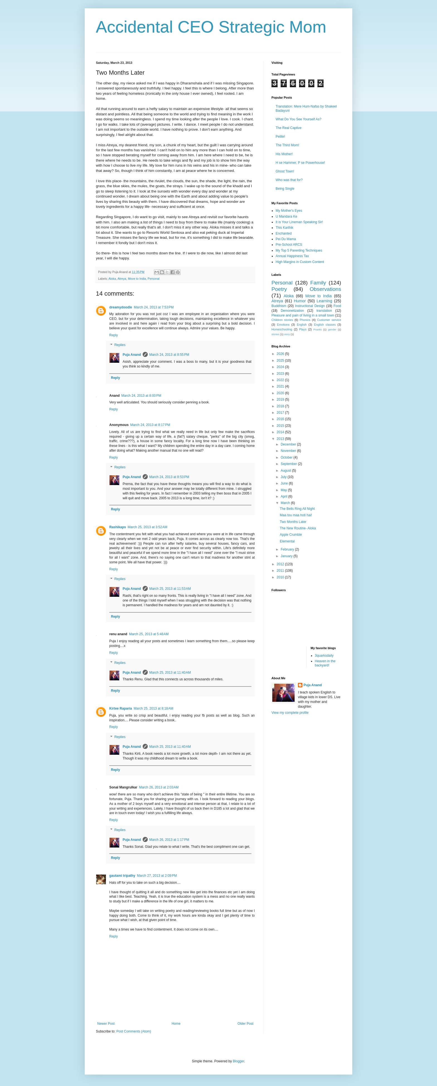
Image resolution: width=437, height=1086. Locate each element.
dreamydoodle (120, 307)
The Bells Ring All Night (297, 509)
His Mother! (284, 154)
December (289, 444)
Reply (113, 335)
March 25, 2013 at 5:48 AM (149, 634)
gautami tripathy (122, 876)
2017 (281, 413)
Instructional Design (310, 306)
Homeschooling (281, 329)
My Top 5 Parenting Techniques (299, 250)
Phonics (305, 320)
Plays (302, 329)
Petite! (280, 136)
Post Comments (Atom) (133, 1031)
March (286, 503)
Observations (325, 289)
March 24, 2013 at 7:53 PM (154, 307)
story (287, 334)
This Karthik (284, 228)
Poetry (279, 289)
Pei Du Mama (286, 239)
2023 (281, 374)
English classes (325, 324)
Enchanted (284, 233)
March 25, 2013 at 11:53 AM (170, 589)
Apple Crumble (291, 535)
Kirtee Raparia (120, 708)
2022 (281, 380)
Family (318, 283)
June (285, 483)
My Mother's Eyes (289, 211)
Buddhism (278, 306)
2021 (281, 386)
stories (275, 334)
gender (332, 329)
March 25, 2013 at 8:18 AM (153, 708)
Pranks (317, 329)
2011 (281, 571)
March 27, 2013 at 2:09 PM (157, 876)
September (289, 464)
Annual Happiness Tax (292, 256)
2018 (281, 406)
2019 (281, 399)
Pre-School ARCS (289, 245)
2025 (281, 360)
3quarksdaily (324, 656)
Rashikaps (117, 527)
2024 (281, 367)
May (284, 490)
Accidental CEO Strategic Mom (211, 27)
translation (324, 311)
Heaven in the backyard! (325, 663)
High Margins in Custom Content (300, 262)
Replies (119, 345)
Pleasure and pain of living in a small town (302, 315)
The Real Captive (289, 128)
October (287, 457)
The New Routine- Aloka (298, 528)
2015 (281, 426)
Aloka (112, 278)
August (286, 471)
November (289, 451)
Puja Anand (132, 355)
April (284, 496)
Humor (300, 301)
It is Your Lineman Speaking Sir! (299, 222)
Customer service (329, 320)
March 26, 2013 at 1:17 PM (169, 840)
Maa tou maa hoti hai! (296, 515)
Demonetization (292, 311)
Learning (324, 301)
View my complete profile (290, 713)
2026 (281, 354)
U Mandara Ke (286, 216)
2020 (281, 393)
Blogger (238, 1061)
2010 (281, 577)
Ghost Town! (285, 171)
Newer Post (106, 1024)
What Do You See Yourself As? (298, 119)
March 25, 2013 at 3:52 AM (147, 527)
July (284, 477)
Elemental (287, 541)
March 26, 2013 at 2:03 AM (159, 787)
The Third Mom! (287, 145)
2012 (281, 564)
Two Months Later (293, 522)
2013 (281, 439)
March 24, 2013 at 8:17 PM (150, 425)
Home (176, 1024)
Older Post (245, 1024)
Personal (154, 278)
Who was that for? (289, 180)
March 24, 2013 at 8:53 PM (169, 477)
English (302, 324)
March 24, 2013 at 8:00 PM (141, 396)
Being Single (285, 189)
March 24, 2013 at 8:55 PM (169, 355)
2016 (281, 419)
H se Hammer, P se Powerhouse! (300, 163)
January (287, 556)
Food (337, 306)
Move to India (137, 278)
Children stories (282, 320)
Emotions (283, 324)
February (288, 549)
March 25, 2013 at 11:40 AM (170, 673)
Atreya (122, 278)
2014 (281, 432)
